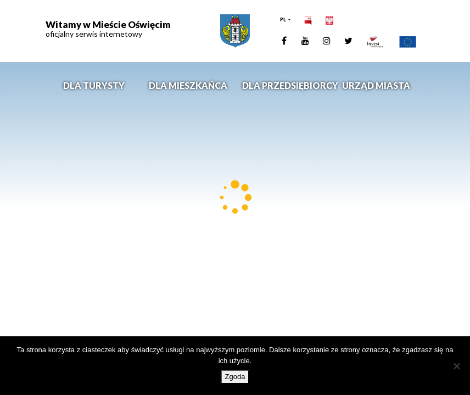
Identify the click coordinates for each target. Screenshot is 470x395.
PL (283, 19)
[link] (235, 31)
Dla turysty (94, 85)
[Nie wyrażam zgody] (456, 365)
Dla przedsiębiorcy (285, 85)
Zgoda (235, 377)
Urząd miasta (376, 85)
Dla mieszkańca (188, 85)
